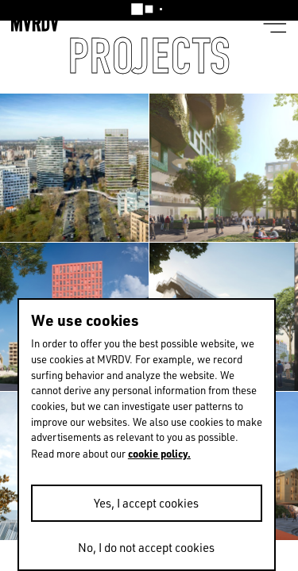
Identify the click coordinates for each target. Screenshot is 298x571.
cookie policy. (159, 453)
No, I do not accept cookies (146, 547)
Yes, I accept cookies (146, 503)
